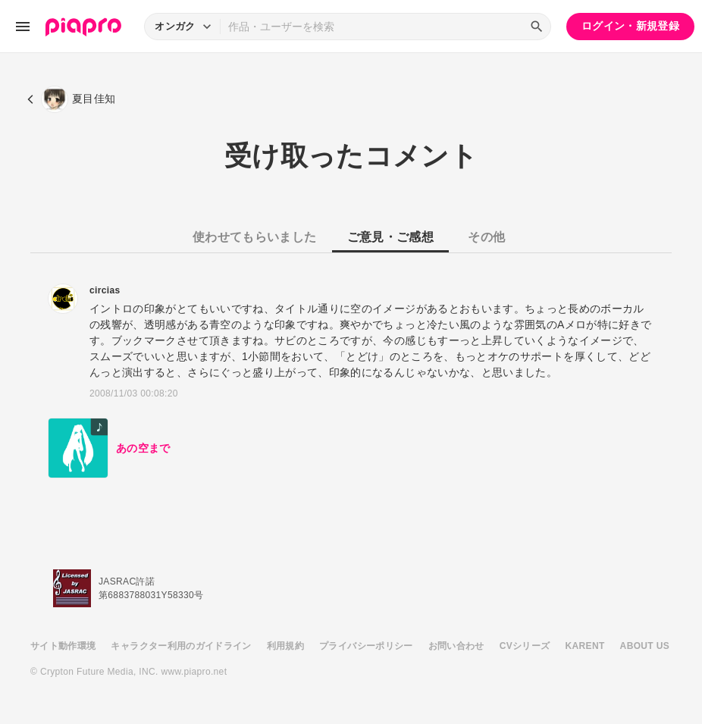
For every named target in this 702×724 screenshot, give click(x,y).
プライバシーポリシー (366, 646)
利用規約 (285, 646)
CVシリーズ (525, 646)
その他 (486, 236)
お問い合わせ (456, 646)
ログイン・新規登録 (630, 26)
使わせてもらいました (255, 236)
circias (104, 290)
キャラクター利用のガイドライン (181, 646)
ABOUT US (644, 646)
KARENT (585, 646)
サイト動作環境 (63, 646)
